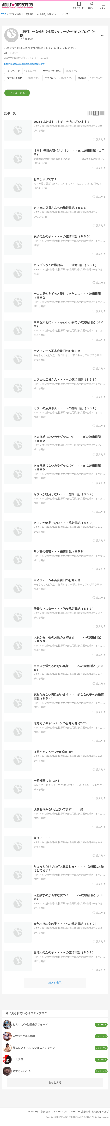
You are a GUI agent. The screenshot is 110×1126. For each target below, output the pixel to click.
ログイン (91, 8)
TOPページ (33, 1111)
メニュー (103, 8)
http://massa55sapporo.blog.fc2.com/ (24, 63)
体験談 (82, 78)
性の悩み (50, 78)
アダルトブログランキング (17, 5)
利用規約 (96, 1111)
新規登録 (45, 1111)
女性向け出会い (52, 71)
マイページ (57, 1111)
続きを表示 (55, 982)
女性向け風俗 (15, 78)
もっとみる (55, 1082)
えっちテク (13, 71)
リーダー (79, 8)
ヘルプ (105, 1111)
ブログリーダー (72, 1111)
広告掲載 (85, 1111)
